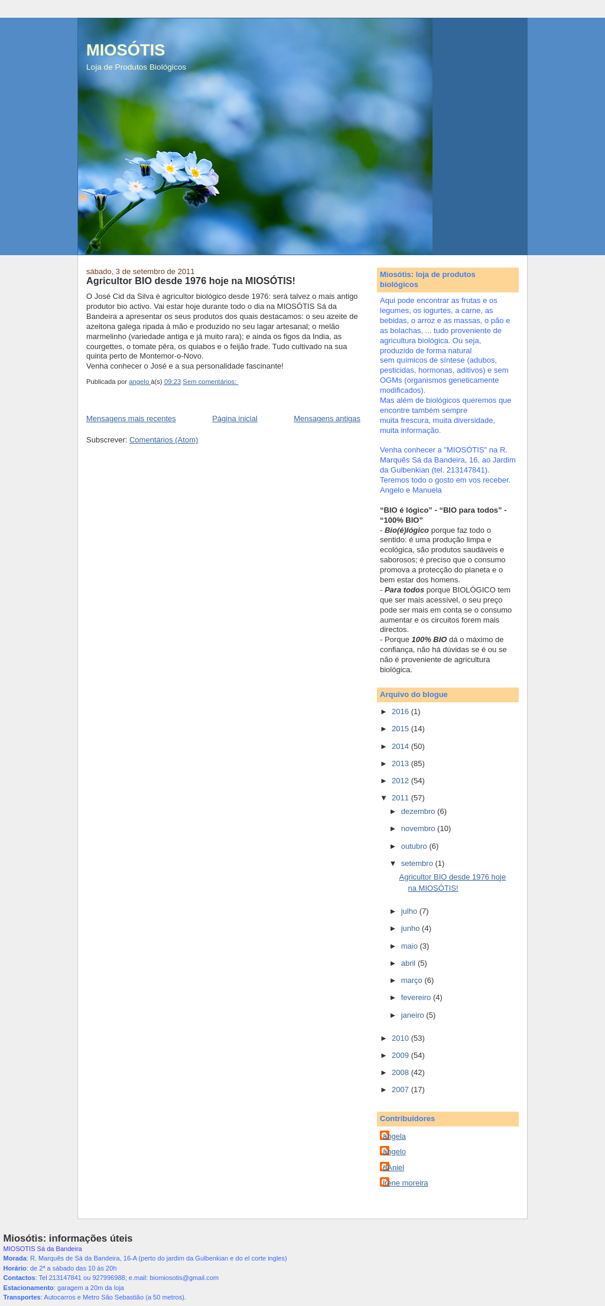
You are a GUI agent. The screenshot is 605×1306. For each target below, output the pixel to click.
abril (409, 963)
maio (410, 946)
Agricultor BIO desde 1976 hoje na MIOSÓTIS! (190, 280)
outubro (415, 846)
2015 (401, 728)
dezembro (419, 811)
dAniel (393, 1167)
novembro (419, 828)
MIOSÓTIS (125, 50)
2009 (401, 1055)
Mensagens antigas (327, 418)
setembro (418, 863)
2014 (401, 746)
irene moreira (405, 1182)
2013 (401, 763)
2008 (401, 1072)
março (413, 980)
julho (410, 911)
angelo (394, 1151)
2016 (401, 711)
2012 (401, 780)
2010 (401, 1038)
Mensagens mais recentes (131, 418)
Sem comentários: (210, 381)
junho (411, 928)
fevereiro (417, 997)
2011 (401, 797)
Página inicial (235, 418)
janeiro (414, 1015)
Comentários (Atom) (163, 439)
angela (394, 1136)
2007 (401, 1089)
